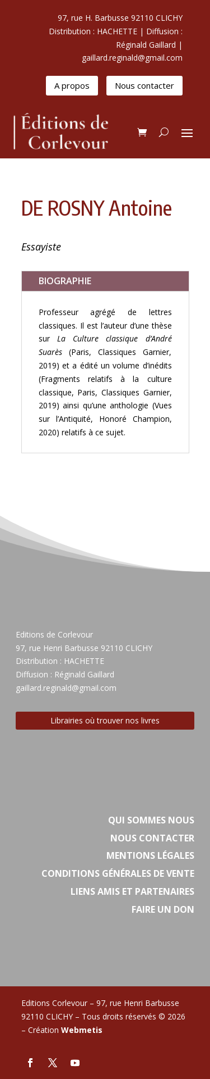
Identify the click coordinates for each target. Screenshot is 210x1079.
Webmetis (81, 1030)
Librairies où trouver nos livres (105, 720)
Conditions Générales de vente (117, 873)
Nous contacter (144, 85)
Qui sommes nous (151, 820)
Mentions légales (150, 855)
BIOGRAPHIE (65, 281)
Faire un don (163, 909)
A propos (72, 85)
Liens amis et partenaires (132, 891)
